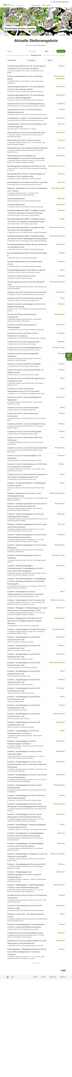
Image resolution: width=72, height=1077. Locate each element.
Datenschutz (52, 1074)
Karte (69, 548)
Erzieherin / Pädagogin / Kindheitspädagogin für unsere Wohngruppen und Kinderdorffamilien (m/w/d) (26, 678)
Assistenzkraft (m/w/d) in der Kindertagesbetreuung (27, 108)
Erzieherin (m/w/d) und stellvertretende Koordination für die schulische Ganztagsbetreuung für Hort (27, 533)
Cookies (34, 1074)
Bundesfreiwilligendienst (17, 224)
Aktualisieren (61, 51)
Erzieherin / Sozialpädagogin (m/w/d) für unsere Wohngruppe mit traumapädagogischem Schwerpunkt (25, 889)
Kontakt (42, 1074)
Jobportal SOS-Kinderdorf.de (60, 2)
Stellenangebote (35, 5)
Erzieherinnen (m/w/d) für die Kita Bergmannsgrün (26, 1029)
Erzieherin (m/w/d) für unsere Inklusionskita (24, 456)
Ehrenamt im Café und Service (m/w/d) (22, 316)
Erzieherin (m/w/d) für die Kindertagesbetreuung (26, 393)
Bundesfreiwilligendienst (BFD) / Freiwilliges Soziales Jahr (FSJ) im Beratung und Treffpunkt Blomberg (25, 239)
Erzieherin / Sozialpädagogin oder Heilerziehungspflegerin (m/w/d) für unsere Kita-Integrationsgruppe (26, 965)
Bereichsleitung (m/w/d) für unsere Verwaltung (25, 152)
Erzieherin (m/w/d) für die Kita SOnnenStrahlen (25, 410)
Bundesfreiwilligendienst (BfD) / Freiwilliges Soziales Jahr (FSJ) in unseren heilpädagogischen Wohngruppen (26, 271)
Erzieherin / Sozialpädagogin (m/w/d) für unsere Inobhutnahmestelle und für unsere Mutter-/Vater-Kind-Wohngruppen (26, 845)
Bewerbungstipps (47, 5)
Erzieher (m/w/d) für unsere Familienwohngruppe (26, 342)
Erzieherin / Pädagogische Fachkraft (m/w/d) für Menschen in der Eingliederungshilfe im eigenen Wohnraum (26, 692)
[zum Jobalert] (68, 542)
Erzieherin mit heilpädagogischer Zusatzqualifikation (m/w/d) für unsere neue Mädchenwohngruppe (24, 1020)
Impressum (63, 1074)
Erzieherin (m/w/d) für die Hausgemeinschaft (24, 387)
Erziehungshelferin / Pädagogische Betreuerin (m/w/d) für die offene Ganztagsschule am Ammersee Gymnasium (25, 1049)
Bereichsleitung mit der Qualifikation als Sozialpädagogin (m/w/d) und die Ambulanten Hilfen (25, 173)
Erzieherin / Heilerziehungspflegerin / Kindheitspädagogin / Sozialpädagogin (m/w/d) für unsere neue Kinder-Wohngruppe (26, 631)
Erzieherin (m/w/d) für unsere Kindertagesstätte (25, 483)
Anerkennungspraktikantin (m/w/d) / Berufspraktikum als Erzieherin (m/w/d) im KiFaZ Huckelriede (26, 69)
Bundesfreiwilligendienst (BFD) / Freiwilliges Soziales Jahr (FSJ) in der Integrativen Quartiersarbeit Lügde (24, 250)
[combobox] (49, 51)
